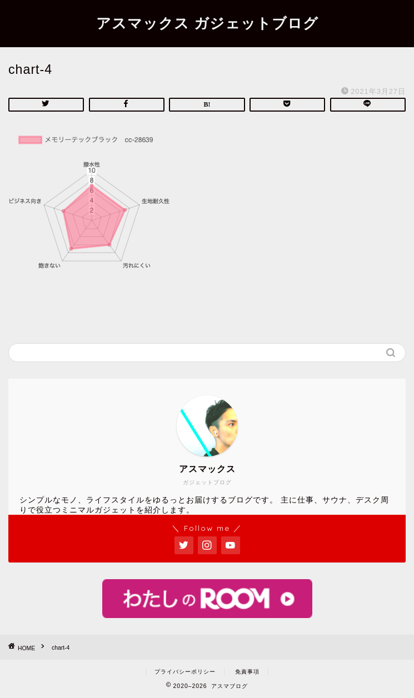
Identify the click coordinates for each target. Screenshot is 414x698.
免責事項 (247, 672)
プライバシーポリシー (185, 672)
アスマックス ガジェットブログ (207, 23)
